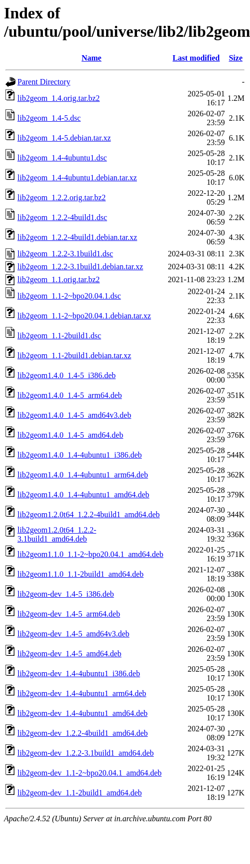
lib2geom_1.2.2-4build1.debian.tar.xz (77, 237)
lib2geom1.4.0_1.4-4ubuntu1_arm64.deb (82, 475)
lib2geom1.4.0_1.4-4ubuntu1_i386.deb (79, 455)
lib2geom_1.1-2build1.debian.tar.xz (74, 355)
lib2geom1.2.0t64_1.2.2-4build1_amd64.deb (88, 514)
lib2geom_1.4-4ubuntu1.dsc (62, 158)
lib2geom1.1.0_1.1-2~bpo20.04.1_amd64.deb (90, 554)
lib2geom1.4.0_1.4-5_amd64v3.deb (74, 415)
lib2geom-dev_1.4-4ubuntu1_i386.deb (78, 673)
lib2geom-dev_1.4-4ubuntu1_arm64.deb (81, 693)
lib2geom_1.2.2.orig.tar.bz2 (61, 197)
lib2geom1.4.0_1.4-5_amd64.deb (70, 435)
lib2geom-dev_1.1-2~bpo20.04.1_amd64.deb (89, 773)
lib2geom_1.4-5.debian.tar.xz (64, 138)
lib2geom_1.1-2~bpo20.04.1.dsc (69, 296)
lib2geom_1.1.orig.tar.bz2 (58, 279)
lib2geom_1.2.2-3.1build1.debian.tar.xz (80, 266)
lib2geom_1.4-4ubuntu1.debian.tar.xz (77, 177)
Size (236, 58)
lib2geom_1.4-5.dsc (49, 118)
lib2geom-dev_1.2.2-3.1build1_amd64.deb (85, 753)
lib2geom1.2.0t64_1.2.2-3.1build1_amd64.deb (56, 534)
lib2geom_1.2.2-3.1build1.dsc (65, 253)
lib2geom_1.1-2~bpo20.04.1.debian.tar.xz (84, 316)
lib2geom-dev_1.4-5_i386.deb (65, 594)
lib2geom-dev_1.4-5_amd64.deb (69, 653)
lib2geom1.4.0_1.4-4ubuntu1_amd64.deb (83, 494)
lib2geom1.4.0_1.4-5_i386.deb (66, 375)
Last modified (196, 58)
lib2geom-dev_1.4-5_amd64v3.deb (73, 633)
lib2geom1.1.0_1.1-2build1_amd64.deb (80, 574)
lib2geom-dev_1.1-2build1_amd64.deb (79, 792)
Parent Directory (43, 82)
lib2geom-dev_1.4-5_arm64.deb (68, 614)
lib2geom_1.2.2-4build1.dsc (62, 217)
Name (92, 58)
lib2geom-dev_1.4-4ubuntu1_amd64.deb (82, 713)
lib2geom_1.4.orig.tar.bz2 (58, 98)
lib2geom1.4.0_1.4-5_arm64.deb (69, 395)
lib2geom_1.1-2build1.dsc (59, 335)
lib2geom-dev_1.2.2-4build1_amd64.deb (82, 733)
